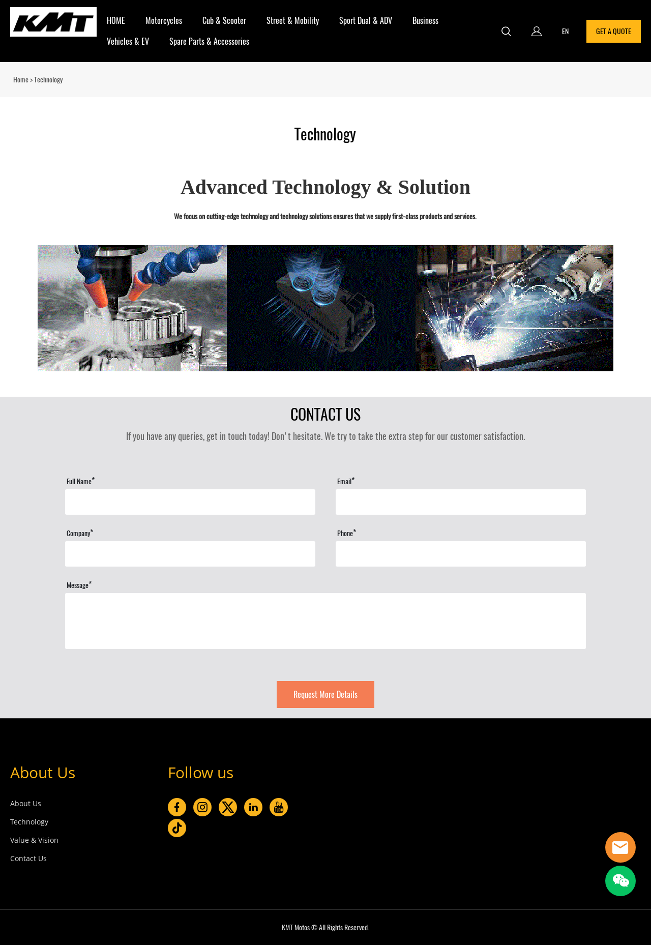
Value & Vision (34, 840)
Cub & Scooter (224, 20)
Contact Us (28, 858)
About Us (42, 772)
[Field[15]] (190, 554)
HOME (116, 20)
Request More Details (325, 694)
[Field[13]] (461, 502)
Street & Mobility (293, 20)
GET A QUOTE (613, 31)
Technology (29, 821)
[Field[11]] (190, 502)
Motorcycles (163, 20)
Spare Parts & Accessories (209, 41)
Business (425, 20)
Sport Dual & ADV (365, 20)
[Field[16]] (461, 554)
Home (20, 79)
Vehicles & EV (128, 41)
